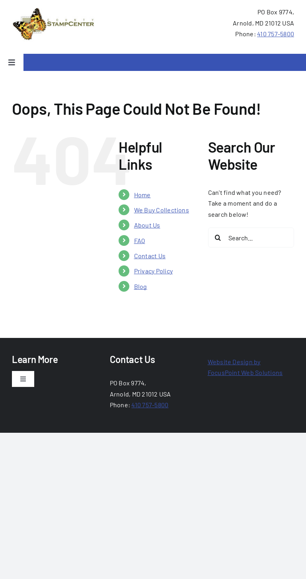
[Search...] (251, 237)
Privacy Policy (153, 271)
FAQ (139, 240)
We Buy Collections (161, 210)
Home (142, 194)
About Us (147, 225)
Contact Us (150, 255)
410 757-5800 (275, 33)
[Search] (218, 237)
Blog (140, 286)
